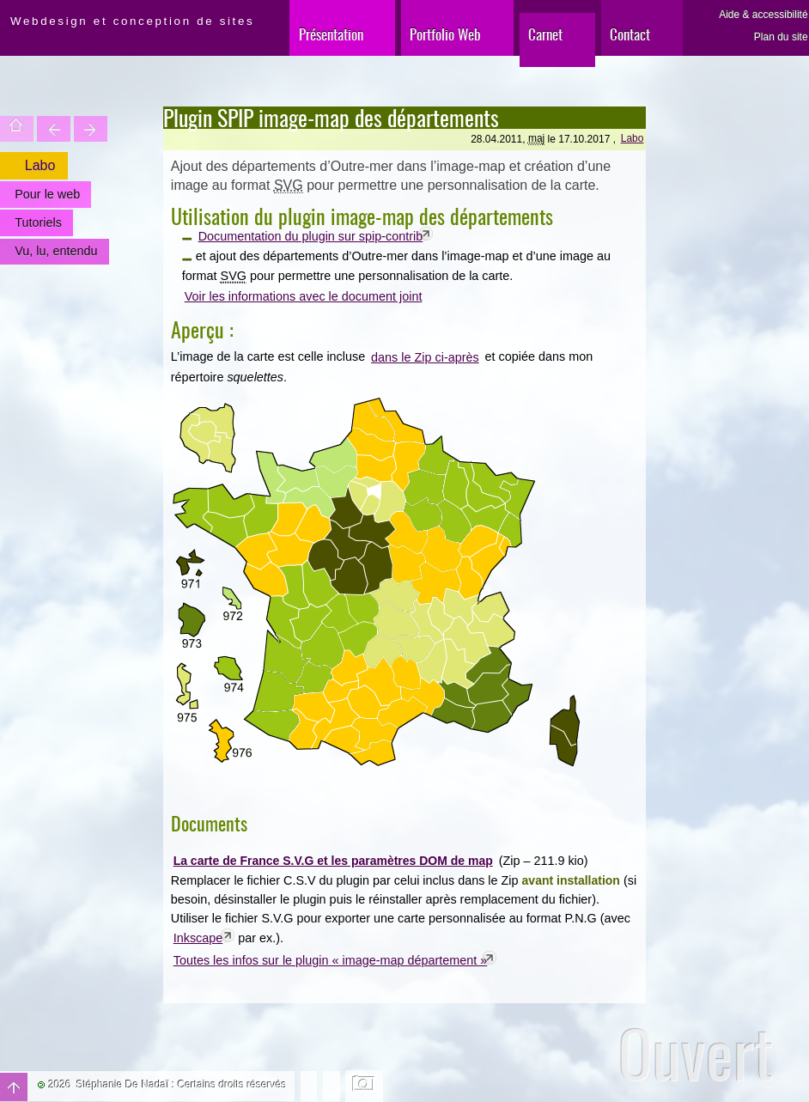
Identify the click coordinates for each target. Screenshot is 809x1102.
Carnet (545, 34)
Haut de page (13, 1087)
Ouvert (696, 1053)
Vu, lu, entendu (56, 251)
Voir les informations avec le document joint (304, 296)
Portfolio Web (445, 34)
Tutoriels (38, 222)
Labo (632, 138)
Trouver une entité (53, 129)
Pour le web (47, 194)
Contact (630, 34)
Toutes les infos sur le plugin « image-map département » (330, 960)
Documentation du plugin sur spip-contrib (310, 236)
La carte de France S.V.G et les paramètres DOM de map (333, 861)
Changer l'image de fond (364, 1085)
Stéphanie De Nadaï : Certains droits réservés (181, 1085)
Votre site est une (90, 129)
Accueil (16, 129)
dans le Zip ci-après (425, 357)
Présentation (331, 34)
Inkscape (198, 938)
